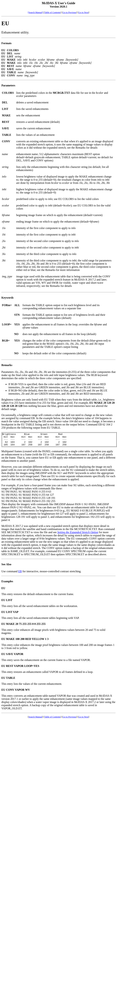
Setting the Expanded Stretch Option (77, 534)
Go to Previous (69, 12)
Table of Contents (52, 12)
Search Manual (35, 719)
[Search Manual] (36, 12)
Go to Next (83, 12)
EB (20, 573)
